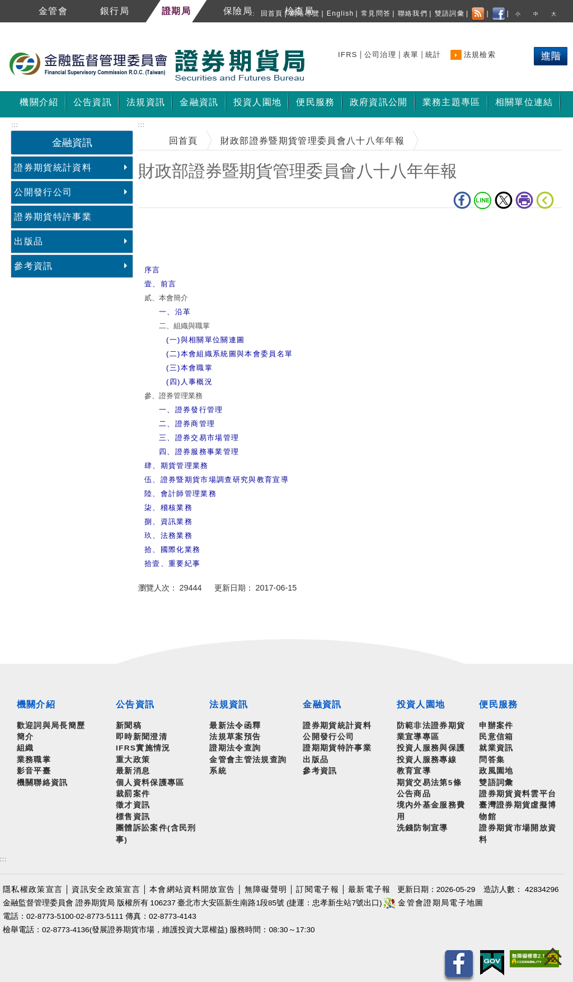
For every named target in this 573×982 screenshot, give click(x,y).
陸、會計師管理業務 (180, 493)
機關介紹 (36, 704)
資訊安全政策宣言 (106, 889)
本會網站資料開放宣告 (192, 889)
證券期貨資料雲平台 (517, 794)
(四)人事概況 (189, 381)
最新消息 (133, 771)
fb (462, 200)
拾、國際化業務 (172, 549)
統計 (433, 54)
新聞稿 (129, 725)
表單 (411, 54)
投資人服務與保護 (431, 748)
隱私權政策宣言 (33, 889)
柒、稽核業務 (168, 507)
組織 (25, 748)
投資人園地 (421, 704)
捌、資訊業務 (168, 521)
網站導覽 (305, 13)
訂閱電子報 (317, 889)
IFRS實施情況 (143, 748)
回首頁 (272, 13)
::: (251, 14)
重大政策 (133, 760)
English (340, 13)
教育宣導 (414, 771)
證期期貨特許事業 (337, 748)
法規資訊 (228, 704)
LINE (483, 200)
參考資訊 (33, 266)
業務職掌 (34, 760)
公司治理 (380, 54)
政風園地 (496, 771)
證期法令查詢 (235, 748)
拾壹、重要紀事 (172, 563)
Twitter (504, 200)
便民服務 (498, 704)
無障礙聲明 (266, 889)
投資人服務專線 (427, 760)
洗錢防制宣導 (422, 828)
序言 (152, 270)
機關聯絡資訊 (42, 782)
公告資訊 (135, 704)
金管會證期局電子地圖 (433, 903)
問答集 (492, 760)
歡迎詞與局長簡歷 (51, 725)
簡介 (25, 737)
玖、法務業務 (168, 535)
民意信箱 (496, 737)
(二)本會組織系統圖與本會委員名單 (229, 354)
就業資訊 (496, 748)
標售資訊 (133, 817)
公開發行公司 (43, 192)
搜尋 (348, 53)
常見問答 (376, 13)
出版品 (28, 241)
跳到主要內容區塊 (39, 28)
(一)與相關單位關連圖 (205, 340)
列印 (524, 200)
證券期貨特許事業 (53, 216)
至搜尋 (321, 65)
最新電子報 (369, 889)
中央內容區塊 (167, 225)
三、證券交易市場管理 (199, 437)
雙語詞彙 (449, 13)
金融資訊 (322, 704)
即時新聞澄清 (141, 737)
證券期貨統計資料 (53, 167)
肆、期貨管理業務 (176, 465)
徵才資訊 (133, 805)
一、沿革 (175, 312)
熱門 (520, 58)
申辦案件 (496, 725)
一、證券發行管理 (191, 409)
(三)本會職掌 (189, 367)
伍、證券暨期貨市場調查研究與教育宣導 (216, 479)
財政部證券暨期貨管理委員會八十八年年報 (312, 140)
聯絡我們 (413, 13)
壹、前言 (160, 284)
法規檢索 (480, 54)
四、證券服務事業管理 (199, 451)
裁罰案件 (133, 794)
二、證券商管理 (187, 423)
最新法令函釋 (235, 725)
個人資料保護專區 (150, 782)
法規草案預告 (235, 737)
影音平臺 (34, 771)
